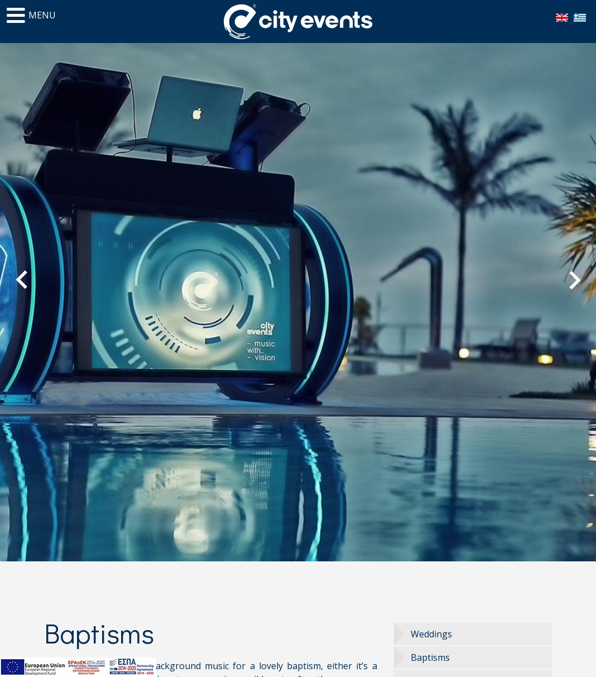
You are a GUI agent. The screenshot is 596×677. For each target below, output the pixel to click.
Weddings (431, 634)
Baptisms (430, 657)
